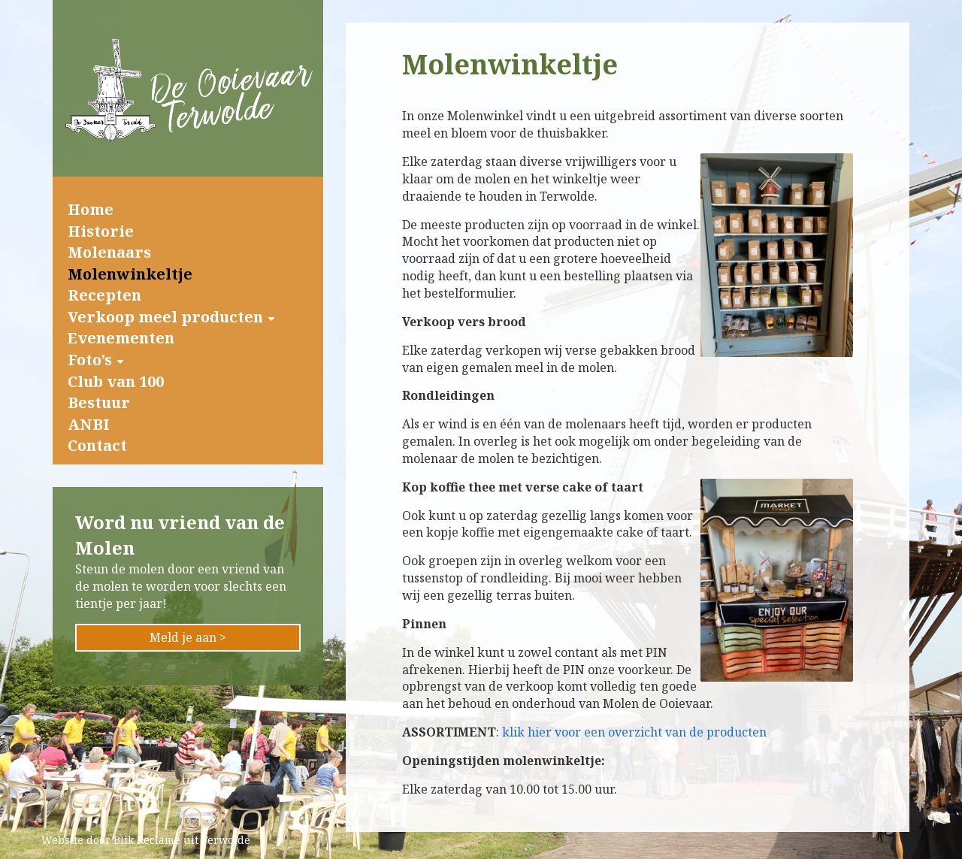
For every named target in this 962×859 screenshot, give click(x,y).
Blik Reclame (146, 840)
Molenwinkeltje (130, 274)
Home (90, 209)
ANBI (89, 424)
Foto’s (90, 359)
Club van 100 (116, 381)
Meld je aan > (188, 637)
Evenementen (121, 338)
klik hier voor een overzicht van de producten (634, 732)
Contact (97, 445)
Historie (101, 231)
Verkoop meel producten (165, 317)
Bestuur (99, 402)
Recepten (104, 295)
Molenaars (109, 252)
